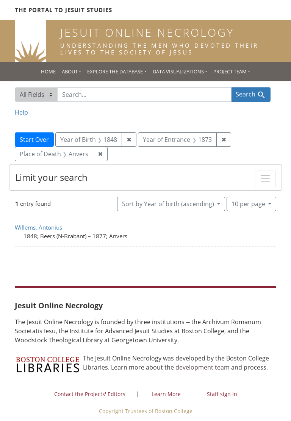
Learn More (166, 394)
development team (202, 367)
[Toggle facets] (265, 179)
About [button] (70, 71)
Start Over (34, 139)
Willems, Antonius (38, 227)
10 (249, 203)
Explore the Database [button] (115, 71)
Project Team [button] (230, 71)
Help (21, 112)
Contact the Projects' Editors (89, 394)
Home (48, 71)
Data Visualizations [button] (178, 71)
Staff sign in (222, 394)
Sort (169, 204)
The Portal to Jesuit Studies (63, 10)
